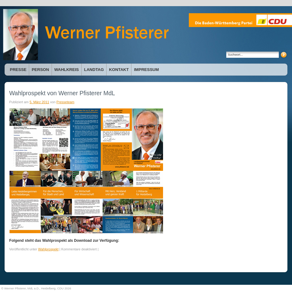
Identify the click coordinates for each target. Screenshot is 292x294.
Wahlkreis (66, 69)
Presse (18, 69)
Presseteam (65, 102)
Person (40, 69)
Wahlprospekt (48, 249)
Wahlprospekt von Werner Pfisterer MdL (62, 93)
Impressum (146, 69)
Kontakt (119, 69)
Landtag (94, 69)
